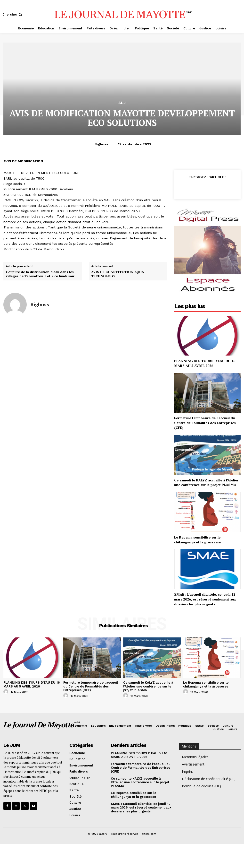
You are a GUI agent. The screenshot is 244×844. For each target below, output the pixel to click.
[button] (12, 14)
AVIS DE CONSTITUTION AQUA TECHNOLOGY (117, 274)
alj (122, 103)
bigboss (101, 144)
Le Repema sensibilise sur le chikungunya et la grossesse (197, 539)
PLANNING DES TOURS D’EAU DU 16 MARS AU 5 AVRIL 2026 (204, 363)
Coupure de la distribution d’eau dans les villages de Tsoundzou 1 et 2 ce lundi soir (40, 274)
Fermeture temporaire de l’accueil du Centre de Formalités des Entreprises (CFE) (205, 423)
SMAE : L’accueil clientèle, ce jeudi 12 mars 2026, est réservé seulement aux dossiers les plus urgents (205, 599)
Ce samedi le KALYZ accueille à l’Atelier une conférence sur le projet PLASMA (206, 482)
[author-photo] (6, 692)
